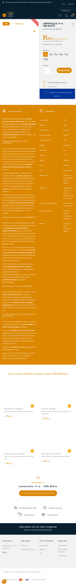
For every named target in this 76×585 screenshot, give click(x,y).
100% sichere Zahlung (62, 551)
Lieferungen (62, 546)
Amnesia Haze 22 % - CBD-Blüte (14, 454)
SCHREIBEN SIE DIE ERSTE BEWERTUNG (38, 493)
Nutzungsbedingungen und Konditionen (27, 572)
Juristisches (43, 546)
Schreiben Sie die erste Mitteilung (52, 29)
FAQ (40, 553)
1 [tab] (34, 31)
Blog (63, 4)
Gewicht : (46, 50)
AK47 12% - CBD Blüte (48, 409)
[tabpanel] (19, 46)
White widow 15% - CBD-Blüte (51, 454)
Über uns (24, 546)
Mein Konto (62, 556)
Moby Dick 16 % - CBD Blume (13, 409)
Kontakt (71, 4)
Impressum (7, 572)
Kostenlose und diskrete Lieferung (57, 83)
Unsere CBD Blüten (28, 549)
